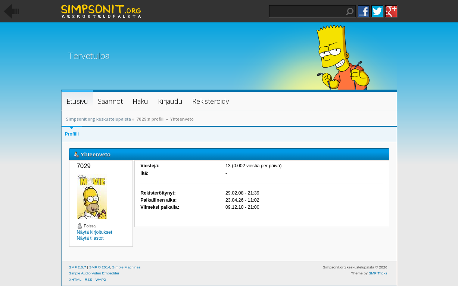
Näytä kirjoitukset (94, 232)
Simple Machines (126, 267)
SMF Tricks (378, 273)
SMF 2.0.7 (77, 267)
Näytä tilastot (90, 238)
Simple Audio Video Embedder (94, 273)
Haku (349, 11)
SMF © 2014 (99, 267)
